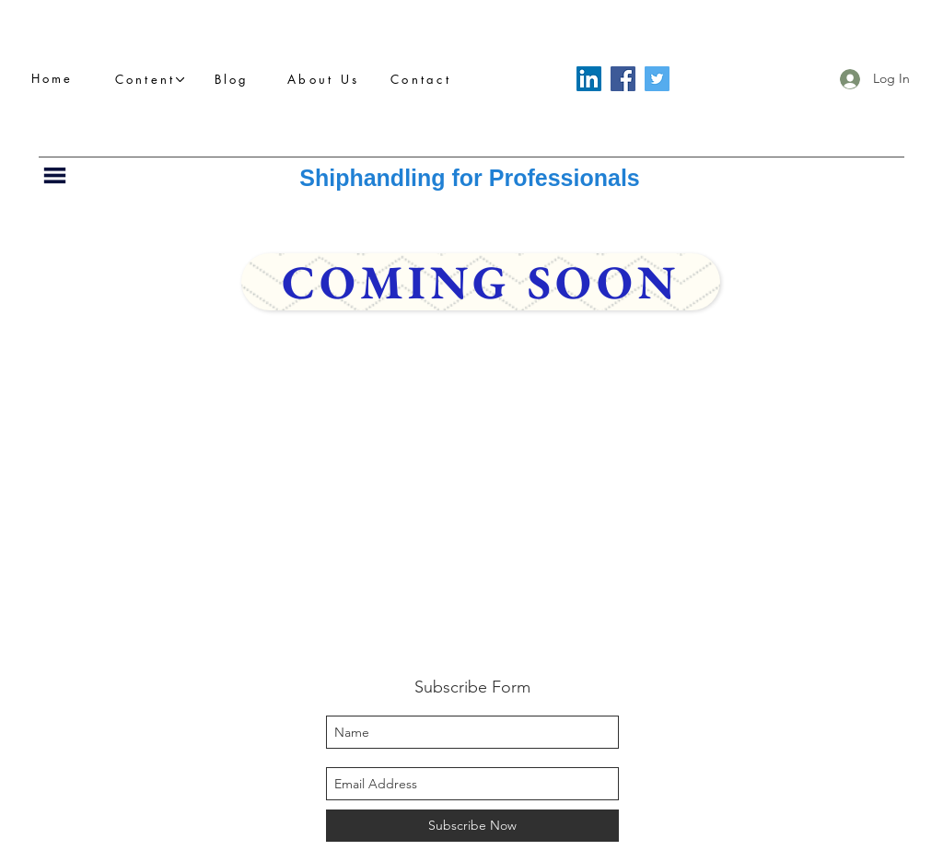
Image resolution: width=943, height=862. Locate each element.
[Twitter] (657, 78)
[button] (150, 79)
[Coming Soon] (480, 281)
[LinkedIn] (588, 78)
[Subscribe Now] (472, 826)
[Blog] (236, 79)
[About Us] (328, 79)
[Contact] (426, 79)
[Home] (57, 78)
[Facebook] (623, 78)
